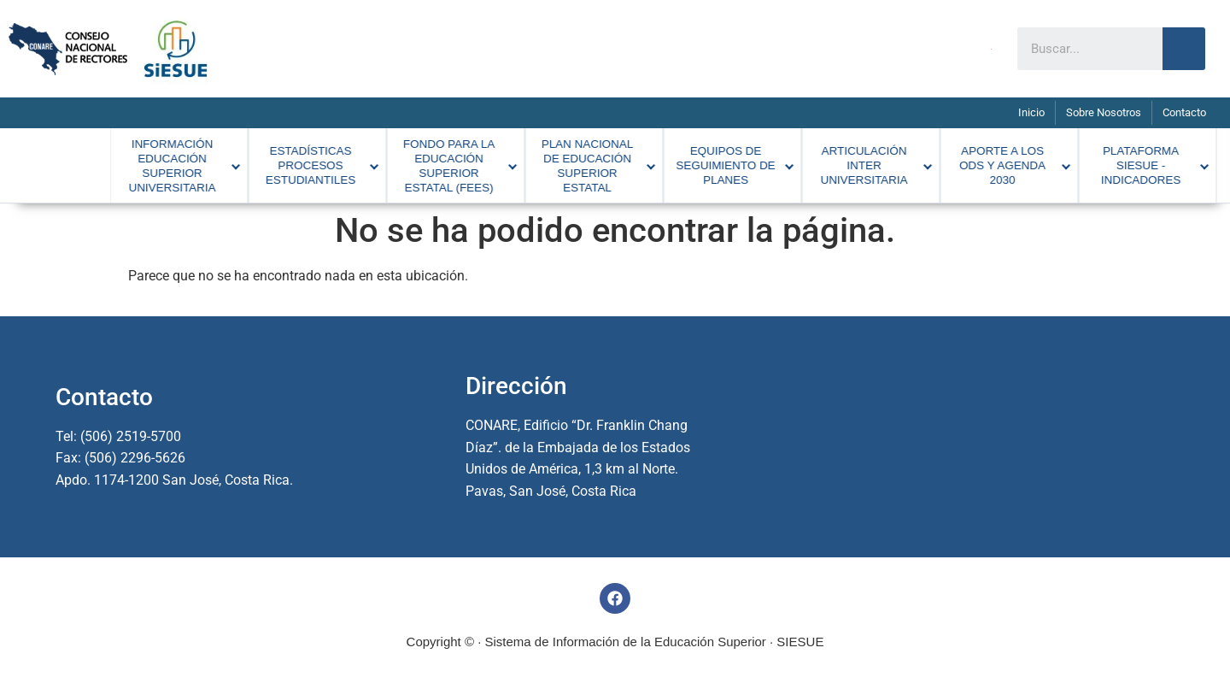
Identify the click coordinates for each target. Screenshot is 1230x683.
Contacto (1184, 112)
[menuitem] (130, 161)
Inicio (1031, 112)
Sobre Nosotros (1103, 112)
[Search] (1184, 48)
